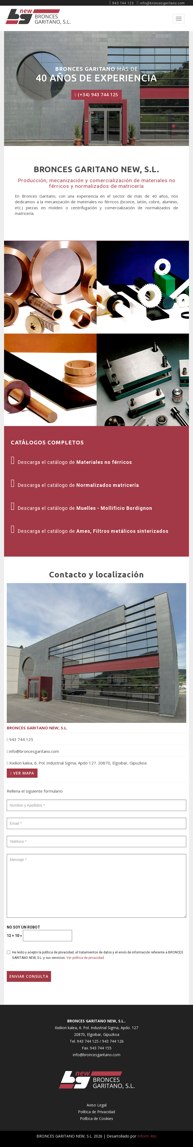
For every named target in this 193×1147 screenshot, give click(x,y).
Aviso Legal (97, 1105)
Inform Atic (147, 1136)
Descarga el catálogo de (71, 462)
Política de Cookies (96, 1118)
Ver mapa (22, 773)
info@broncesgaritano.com (96, 1054)
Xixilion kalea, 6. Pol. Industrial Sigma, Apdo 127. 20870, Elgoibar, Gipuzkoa (77, 763)
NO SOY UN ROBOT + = (39, 933)
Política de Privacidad (96, 1111)
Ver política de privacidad (85, 958)
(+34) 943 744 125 (96, 95)
